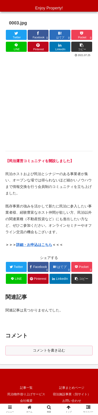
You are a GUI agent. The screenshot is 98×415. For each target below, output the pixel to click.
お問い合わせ (71, 400)
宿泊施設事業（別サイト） (72, 394)
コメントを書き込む (49, 350)
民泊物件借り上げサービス (26, 394)
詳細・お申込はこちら (34, 245)
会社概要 (26, 400)
